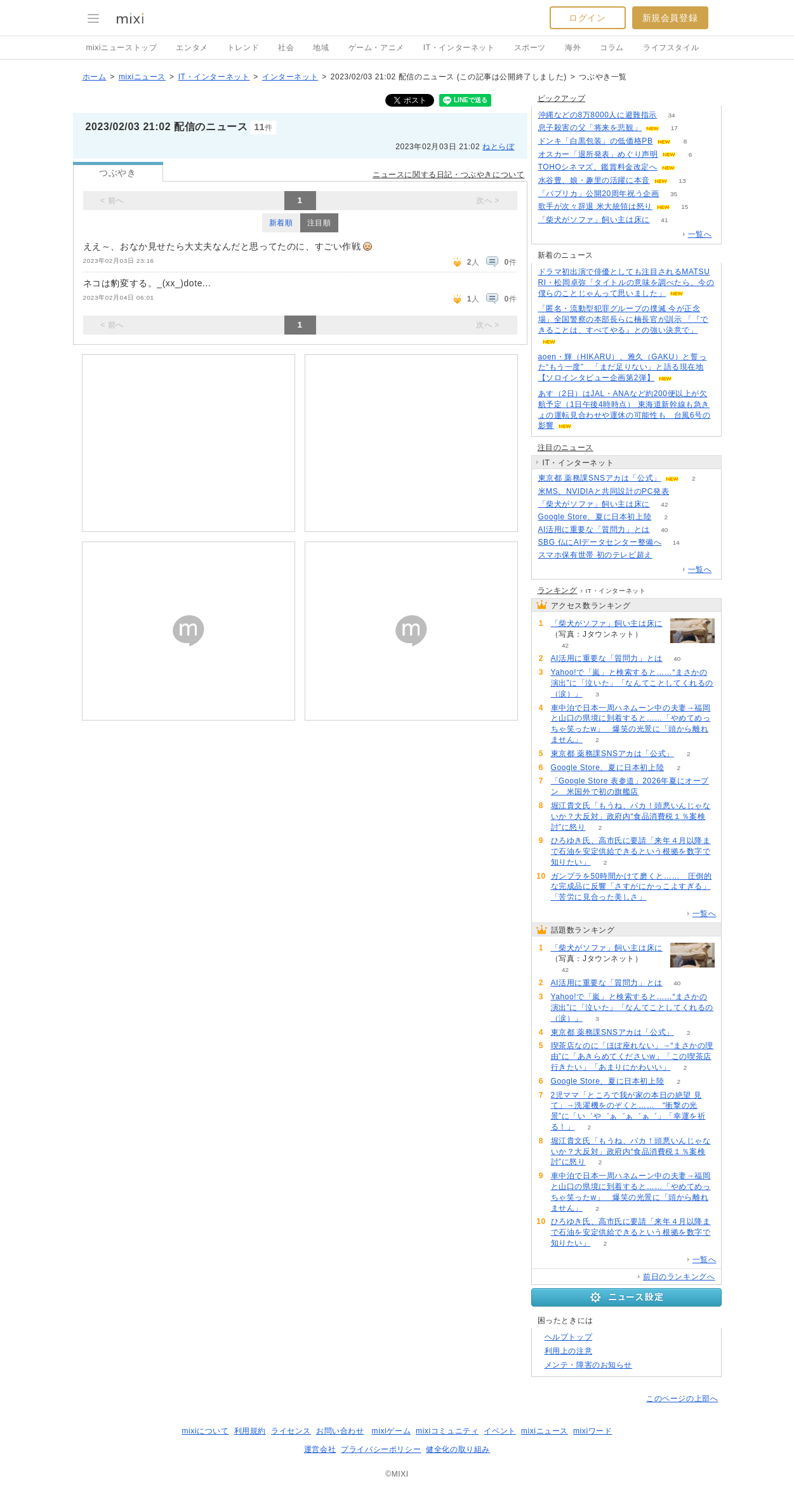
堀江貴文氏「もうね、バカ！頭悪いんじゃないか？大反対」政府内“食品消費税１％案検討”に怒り (631, 816)
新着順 (281, 222)
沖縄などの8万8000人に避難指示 (598, 114)
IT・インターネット (459, 47)
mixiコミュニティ (447, 1431)
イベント (499, 1431)
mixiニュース (142, 76)
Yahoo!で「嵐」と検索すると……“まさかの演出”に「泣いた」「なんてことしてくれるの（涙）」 (632, 683)
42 (664, 504)
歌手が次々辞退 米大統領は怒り (595, 206)
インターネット (290, 76)
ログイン (587, 18)
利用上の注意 (569, 1351)
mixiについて (205, 1431)
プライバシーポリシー (381, 1449)
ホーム (95, 76)
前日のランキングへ (679, 1276)
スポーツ (530, 47)
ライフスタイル (671, 47)
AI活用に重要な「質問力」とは (594, 529)
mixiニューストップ (121, 47)
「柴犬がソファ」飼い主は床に (594, 219)
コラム (612, 47)
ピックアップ (562, 98)
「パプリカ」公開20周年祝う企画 (598, 193)
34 (671, 115)
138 (667, 555)
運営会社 (320, 1449)
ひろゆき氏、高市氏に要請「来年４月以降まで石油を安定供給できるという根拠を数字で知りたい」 (631, 851)
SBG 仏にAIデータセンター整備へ (600, 542)
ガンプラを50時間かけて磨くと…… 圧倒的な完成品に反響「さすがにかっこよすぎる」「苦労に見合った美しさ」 (631, 887)
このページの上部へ (682, 1398)
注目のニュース (565, 447)
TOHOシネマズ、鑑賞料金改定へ (598, 167)
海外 (573, 47)
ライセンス (291, 1431)
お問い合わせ (340, 1431)
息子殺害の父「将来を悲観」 (590, 127)
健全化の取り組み (458, 1449)
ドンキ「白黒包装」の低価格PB (595, 140)
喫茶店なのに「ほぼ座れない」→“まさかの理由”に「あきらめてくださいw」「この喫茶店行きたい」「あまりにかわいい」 (632, 1056)
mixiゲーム (391, 1431)
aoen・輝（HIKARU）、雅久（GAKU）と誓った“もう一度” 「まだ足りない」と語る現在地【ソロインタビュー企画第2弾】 (622, 367)
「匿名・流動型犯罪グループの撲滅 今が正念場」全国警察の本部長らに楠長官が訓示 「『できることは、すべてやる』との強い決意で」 (623, 319)
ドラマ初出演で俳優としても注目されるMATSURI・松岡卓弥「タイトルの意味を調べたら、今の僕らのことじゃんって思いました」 (626, 282)
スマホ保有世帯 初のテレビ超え (595, 554)
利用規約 (250, 1431)
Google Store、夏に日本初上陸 (595, 516)
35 (673, 193)
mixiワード (592, 1431)
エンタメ (192, 47)
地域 (321, 47)
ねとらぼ (498, 146)
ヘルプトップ (569, 1337)
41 (664, 219)
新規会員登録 (670, 18)
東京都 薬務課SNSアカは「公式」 (599, 478)
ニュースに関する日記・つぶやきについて (448, 174)
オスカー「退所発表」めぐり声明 (598, 154)
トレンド (243, 47)
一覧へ (700, 234)
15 (684, 206)
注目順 (319, 222)
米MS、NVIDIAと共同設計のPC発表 (604, 491)
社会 (286, 47)
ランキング (558, 590)
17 (674, 127)
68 (689, 167)
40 (664, 529)
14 (676, 542)
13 (681, 180)
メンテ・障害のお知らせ (589, 1364)
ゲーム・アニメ (376, 47)
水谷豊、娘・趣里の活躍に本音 (594, 180)
